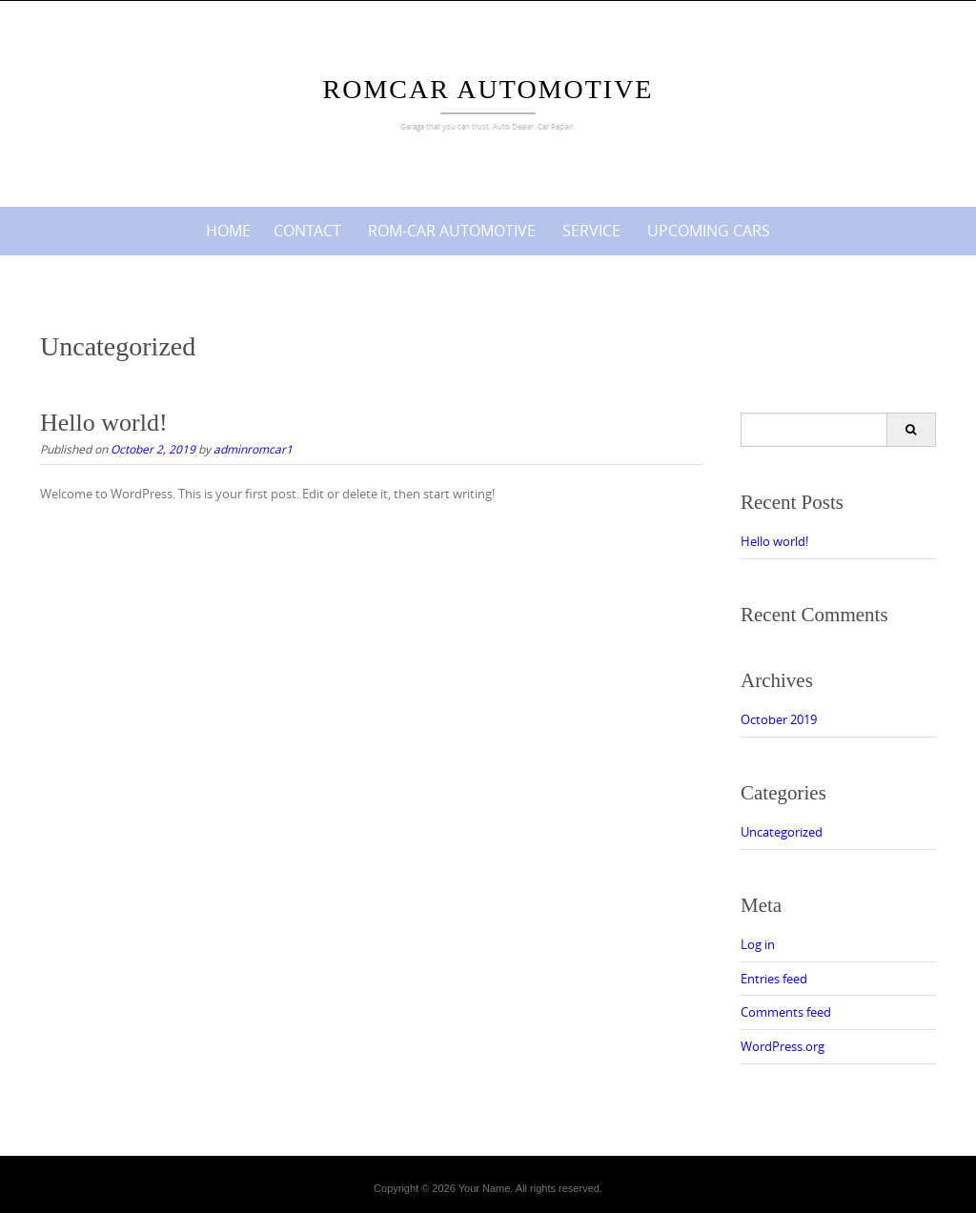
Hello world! (104, 422)
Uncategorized (782, 831)
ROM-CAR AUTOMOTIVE (452, 230)
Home (228, 230)
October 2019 (779, 719)
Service (591, 230)
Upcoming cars (708, 230)
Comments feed (786, 1012)
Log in (758, 944)
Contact (307, 230)
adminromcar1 (253, 448)
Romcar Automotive (488, 89)
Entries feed (774, 978)
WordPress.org (782, 1046)
